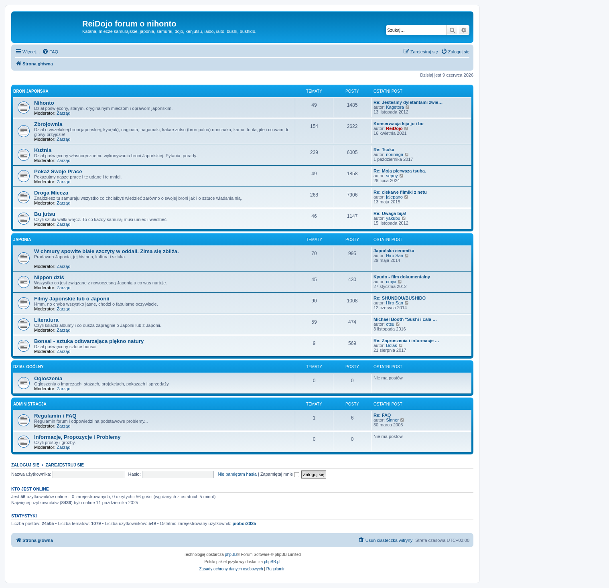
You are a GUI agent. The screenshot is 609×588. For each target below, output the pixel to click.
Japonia (22, 239)
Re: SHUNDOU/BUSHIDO (400, 298)
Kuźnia (42, 150)
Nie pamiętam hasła (237, 474)
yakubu (393, 218)
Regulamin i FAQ (55, 416)
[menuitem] (50, 52)
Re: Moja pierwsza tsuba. (400, 170)
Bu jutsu (44, 214)
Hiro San (394, 255)
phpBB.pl (272, 562)
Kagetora (395, 107)
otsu (390, 324)
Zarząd (63, 113)
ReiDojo (394, 128)
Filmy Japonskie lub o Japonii (72, 299)
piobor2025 (244, 523)
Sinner (392, 420)
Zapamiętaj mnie (279, 474)
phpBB (231, 554)
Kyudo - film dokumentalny (402, 276)
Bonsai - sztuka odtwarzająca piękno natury (89, 341)
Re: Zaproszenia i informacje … (406, 340)
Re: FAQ (382, 415)
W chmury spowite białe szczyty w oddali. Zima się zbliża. (106, 251)
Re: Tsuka (384, 149)
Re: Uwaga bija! (390, 213)
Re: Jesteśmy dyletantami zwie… (408, 102)
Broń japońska (31, 91)
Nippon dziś (49, 277)
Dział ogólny (28, 367)
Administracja (30, 404)
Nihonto (44, 103)
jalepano (394, 197)
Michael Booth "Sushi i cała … (405, 319)
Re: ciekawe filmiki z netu (400, 192)
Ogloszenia (48, 378)
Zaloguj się (25, 464)
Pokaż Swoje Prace (58, 171)
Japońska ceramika (394, 250)
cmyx (391, 281)
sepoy (392, 175)
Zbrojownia (48, 124)
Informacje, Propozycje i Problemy (77, 437)
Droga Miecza (51, 193)
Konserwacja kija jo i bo (399, 123)
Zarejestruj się (64, 464)
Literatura (46, 320)
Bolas (391, 345)
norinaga (394, 154)
